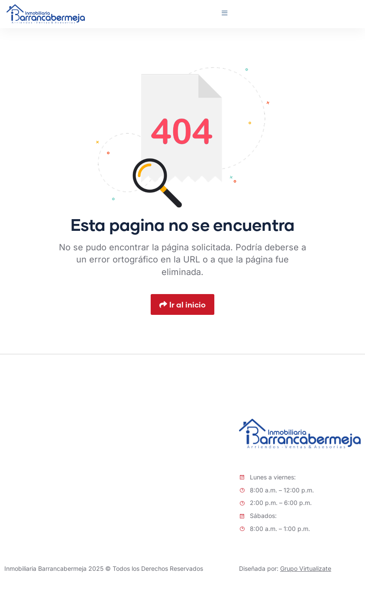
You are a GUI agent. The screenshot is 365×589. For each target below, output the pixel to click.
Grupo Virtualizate (305, 568)
